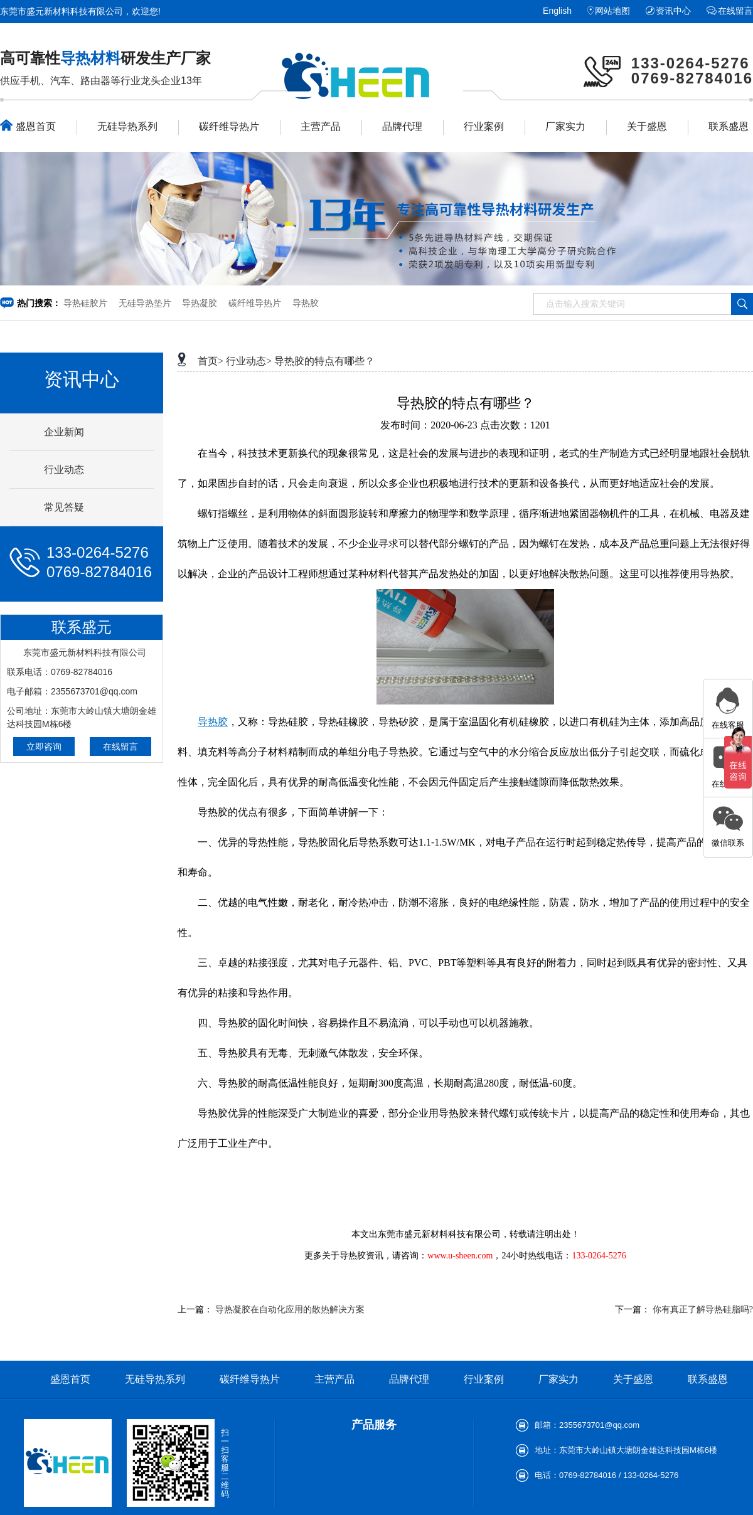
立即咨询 (43, 747)
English (557, 11)
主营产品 (321, 126)
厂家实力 (565, 126)
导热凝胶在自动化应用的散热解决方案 (290, 1309)
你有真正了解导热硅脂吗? (703, 1309)
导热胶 (305, 303)
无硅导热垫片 (145, 303)
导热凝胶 (199, 303)
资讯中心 (673, 11)
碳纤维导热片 (229, 126)
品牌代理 (402, 126)
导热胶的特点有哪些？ (324, 361)
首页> (210, 361)
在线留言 (735, 11)
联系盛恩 (728, 126)
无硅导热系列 (127, 126)
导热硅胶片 (85, 303)
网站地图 (612, 11)
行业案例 (484, 126)
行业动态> (249, 361)
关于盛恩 (647, 126)
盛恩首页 (28, 125)
